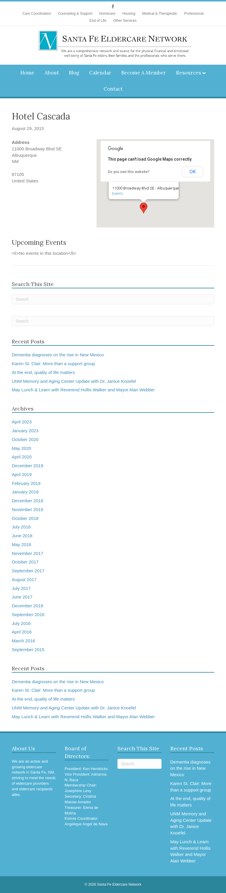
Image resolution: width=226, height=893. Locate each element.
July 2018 (21, 526)
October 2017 (25, 561)
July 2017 (21, 588)
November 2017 (27, 553)
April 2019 (22, 474)
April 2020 (22, 456)
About (51, 72)
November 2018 (27, 509)
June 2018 (22, 535)
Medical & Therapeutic (159, 13)
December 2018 (27, 500)
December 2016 (27, 605)
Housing (128, 13)
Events (117, 193)
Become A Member (143, 72)
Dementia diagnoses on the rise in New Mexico (58, 354)
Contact (113, 89)
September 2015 (28, 649)
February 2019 (26, 483)
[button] (143, 208)
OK (193, 171)
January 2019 (25, 491)
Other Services (125, 21)
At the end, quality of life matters (43, 372)
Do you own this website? (128, 172)
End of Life (97, 21)
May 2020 (21, 448)
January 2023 (25, 430)
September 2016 (28, 614)
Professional (194, 13)
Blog (74, 72)
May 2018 (21, 544)
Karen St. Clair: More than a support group (53, 363)
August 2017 (24, 579)
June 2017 (22, 596)
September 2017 (28, 570)
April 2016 (22, 631)
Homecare (107, 13)
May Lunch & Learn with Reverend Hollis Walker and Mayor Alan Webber (83, 389)
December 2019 (27, 465)
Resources (188, 72)
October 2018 (25, 518)
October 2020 (25, 439)
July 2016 (21, 623)
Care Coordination (36, 13)
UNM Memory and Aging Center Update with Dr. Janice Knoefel (74, 381)
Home (27, 72)
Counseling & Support (75, 13)
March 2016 (23, 640)
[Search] (113, 299)
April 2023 (22, 421)
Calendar (100, 72)
